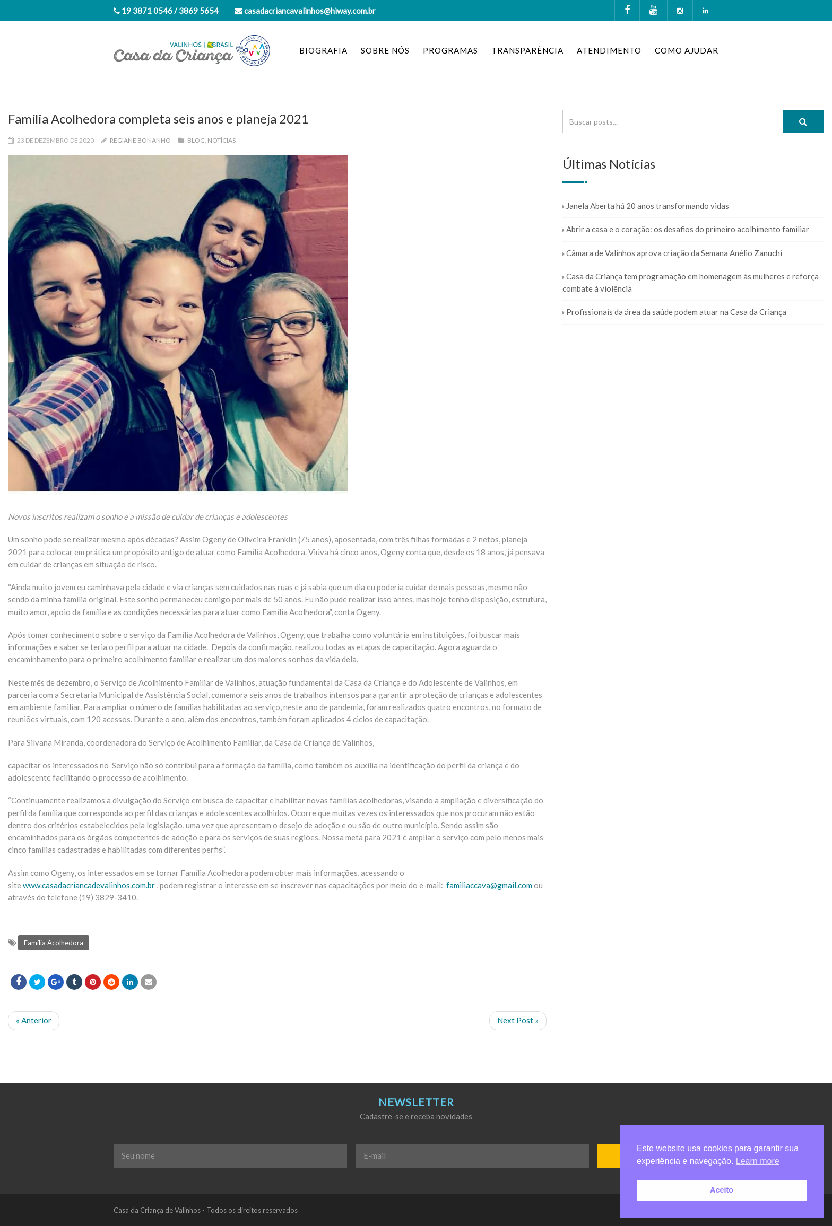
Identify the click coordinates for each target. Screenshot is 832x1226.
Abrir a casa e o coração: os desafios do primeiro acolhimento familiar (685, 229)
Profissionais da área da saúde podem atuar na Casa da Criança (674, 312)
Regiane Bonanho (140, 140)
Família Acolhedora (53, 943)
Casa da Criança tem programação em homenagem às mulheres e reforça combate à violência (690, 282)
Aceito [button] (721, 1190)
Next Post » (518, 1020)
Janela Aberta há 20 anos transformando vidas (645, 206)
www (31, 885)
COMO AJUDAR (686, 50)
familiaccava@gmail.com (489, 885)
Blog (196, 140)
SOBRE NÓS (385, 50)
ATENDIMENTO (609, 50)
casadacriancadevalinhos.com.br (98, 885)
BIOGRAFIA (323, 50)
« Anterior (33, 1020)
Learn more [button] (757, 1161)
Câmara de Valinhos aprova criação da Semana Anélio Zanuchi (672, 253)
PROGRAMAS (450, 50)
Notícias (221, 140)
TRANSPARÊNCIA (527, 50)
